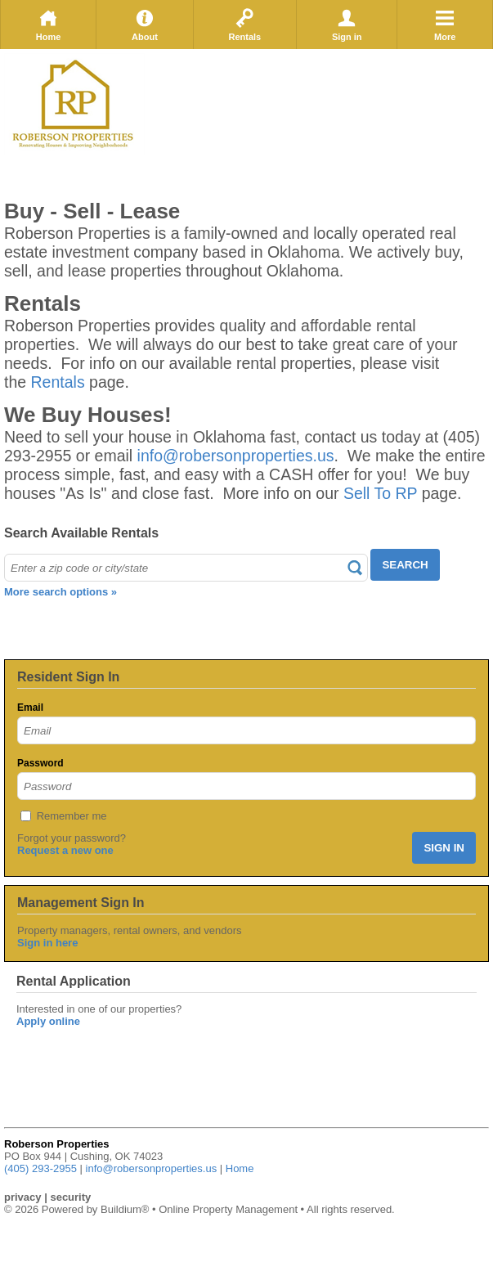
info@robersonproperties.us (235, 456)
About (145, 24)
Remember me (72, 816)
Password (40, 763)
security (70, 1197)
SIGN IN (444, 848)
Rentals (244, 24)
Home (48, 24)
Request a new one (65, 850)
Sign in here (47, 943)
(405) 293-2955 (40, 1168)
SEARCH (405, 565)
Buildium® (125, 1209)
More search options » (60, 592)
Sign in (347, 24)
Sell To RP (380, 493)
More (444, 24)
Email (30, 707)
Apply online (48, 1021)
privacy (23, 1197)
